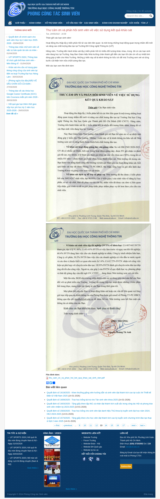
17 (123, 425)
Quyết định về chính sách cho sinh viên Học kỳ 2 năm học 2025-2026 (22, 40)
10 (85, 425)
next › (134, 425)
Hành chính (36, 23)
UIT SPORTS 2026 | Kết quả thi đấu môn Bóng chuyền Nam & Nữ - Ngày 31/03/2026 (23, 440)
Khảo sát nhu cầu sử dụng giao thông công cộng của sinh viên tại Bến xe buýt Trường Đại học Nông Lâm (22, 72)
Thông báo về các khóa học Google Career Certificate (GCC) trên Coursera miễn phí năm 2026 (22, 94)
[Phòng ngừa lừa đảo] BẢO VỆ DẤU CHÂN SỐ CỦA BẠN (22, 82)
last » (142, 425)
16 (118, 425)
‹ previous (67, 425)
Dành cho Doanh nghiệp (115, 23)
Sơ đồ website (144, 11)
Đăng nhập (132, 11)
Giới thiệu (21, 23)
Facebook (84, 459)
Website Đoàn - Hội (91, 444)
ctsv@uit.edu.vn (132, 447)
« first (56, 425)
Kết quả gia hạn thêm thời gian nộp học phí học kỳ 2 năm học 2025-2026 (21, 107)
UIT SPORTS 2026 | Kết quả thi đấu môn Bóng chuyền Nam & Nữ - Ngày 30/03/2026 (23, 451)
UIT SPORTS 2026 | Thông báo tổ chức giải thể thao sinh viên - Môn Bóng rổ (22, 60)
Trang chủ (11, 23)
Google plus (91, 459)
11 (91, 425)
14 (106, 425)
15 (112, 425)
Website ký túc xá (90, 450)
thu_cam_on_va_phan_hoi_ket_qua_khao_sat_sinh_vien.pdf (77, 378)
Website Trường (90, 437)
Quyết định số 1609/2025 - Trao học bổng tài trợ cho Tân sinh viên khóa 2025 (82, 400)
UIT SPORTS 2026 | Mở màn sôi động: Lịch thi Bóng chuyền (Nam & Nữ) (23, 461)
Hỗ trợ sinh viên (54, 23)
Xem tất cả (11, 114)
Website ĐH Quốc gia (92, 447)
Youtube (97, 459)
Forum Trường (89, 440)
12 (96, 425)
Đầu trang (148, 494)
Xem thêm (32, 468)
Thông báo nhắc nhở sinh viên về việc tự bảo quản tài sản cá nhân (23, 48)
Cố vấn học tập (74, 23)
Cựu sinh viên (92, 23)
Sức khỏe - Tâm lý (139, 23)
